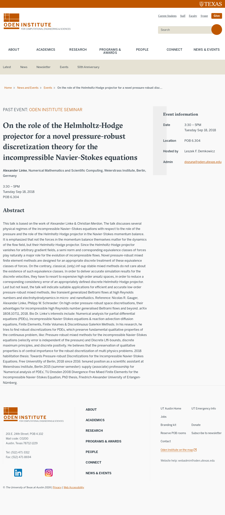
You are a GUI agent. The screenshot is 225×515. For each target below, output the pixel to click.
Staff (182, 15)
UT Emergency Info (203, 408)
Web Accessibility (74, 487)
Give (217, 16)
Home (8, 88)
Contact (166, 441)
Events (64, 67)
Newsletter (43, 67)
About (13, 49)
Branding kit (168, 425)
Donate (196, 425)
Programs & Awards (110, 51)
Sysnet (204, 15)
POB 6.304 (11, 197)
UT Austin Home (171, 408)
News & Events (98, 473)
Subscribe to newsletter (206, 433)
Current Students (167, 15)
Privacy (57, 487)
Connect (174, 49)
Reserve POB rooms (173, 433)
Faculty (193, 15)
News (23, 67)
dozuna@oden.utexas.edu (200, 162)
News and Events (27, 88)
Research (78, 49)
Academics (45, 49)
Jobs (163, 416)
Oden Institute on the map (177, 450)
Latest (7, 67)
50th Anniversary (88, 67)
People (142, 49)
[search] (187, 30)
